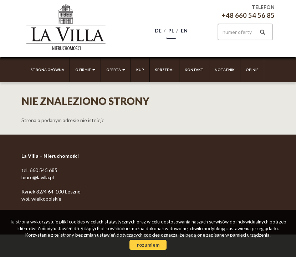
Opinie (252, 69)
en (184, 30)
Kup (140, 69)
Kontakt (194, 69)
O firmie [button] (85, 69)
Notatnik (225, 69)
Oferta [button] (115, 69)
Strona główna (47, 69)
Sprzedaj (164, 69)
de (158, 30)
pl (171, 30)
